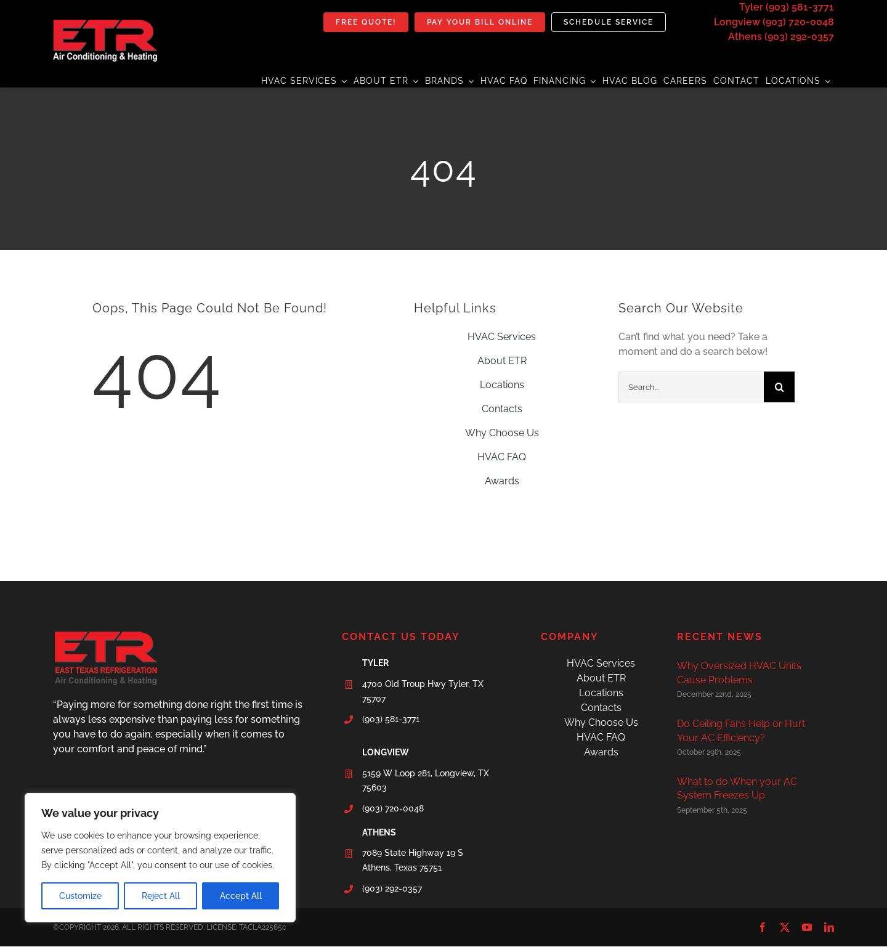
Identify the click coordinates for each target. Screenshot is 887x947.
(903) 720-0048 (393, 808)
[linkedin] (829, 927)
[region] (160, 857)
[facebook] (763, 927)
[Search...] (691, 387)
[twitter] (785, 927)
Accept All (241, 896)
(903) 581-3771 (390, 719)
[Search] (779, 387)
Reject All (161, 896)
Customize (80, 896)
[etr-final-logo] (105, 24)
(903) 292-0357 (392, 888)
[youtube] (807, 927)
